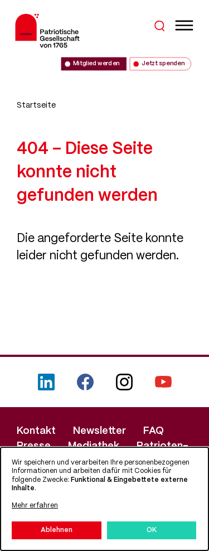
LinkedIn (46, 382)
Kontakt (36, 431)
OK (152, 530)
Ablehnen (56, 530)
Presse (34, 446)
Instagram (124, 382)
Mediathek (93, 446)
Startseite (36, 105)
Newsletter (99, 431)
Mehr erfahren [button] (35, 505)
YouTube (163, 382)
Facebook (85, 382)
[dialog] (104, 499)
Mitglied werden (96, 64)
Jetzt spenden (163, 64)
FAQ (153, 431)
